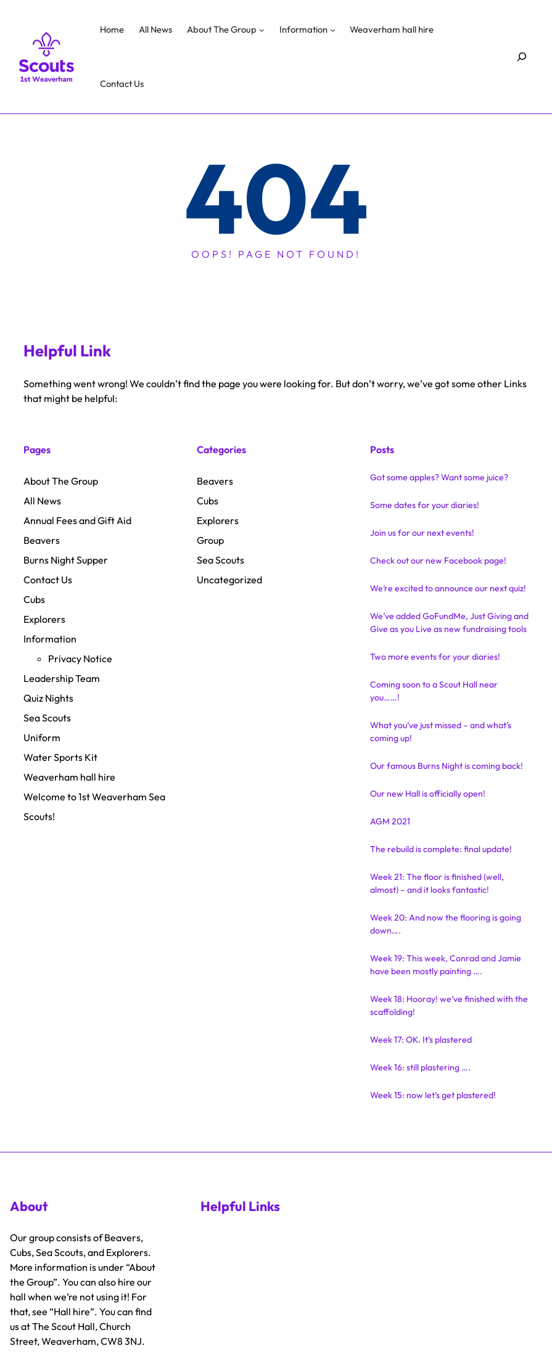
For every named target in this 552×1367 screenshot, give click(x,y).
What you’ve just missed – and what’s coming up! (440, 732)
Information (49, 639)
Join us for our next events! (422, 532)
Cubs (34, 599)
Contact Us (47, 579)
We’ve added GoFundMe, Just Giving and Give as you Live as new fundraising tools (449, 622)
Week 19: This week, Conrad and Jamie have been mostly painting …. (445, 965)
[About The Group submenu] (262, 30)
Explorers (44, 619)
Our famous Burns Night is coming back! (446, 765)
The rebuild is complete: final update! (441, 849)
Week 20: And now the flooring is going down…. (445, 924)
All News (42, 501)
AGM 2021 (390, 821)
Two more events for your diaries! (435, 656)
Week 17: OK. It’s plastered (421, 1039)
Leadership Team (61, 678)
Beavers (41, 540)
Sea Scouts (47, 718)
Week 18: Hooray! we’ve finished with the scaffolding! (449, 1005)
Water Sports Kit (60, 757)
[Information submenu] (333, 30)
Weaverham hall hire (69, 777)
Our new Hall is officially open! (427, 793)
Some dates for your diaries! (424, 505)
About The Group (60, 481)
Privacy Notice (80, 658)
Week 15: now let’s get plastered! (433, 1095)
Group (210, 540)
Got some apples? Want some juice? (439, 477)
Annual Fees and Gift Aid (77, 520)
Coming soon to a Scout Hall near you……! (434, 691)
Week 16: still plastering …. (420, 1067)
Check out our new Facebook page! (438, 560)
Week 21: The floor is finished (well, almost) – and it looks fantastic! (437, 883)
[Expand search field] (522, 57)
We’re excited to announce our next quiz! (448, 588)
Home (112, 29)
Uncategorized (229, 579)
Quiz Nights (48, 698)
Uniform (41, 737)
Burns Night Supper (65, 560)
